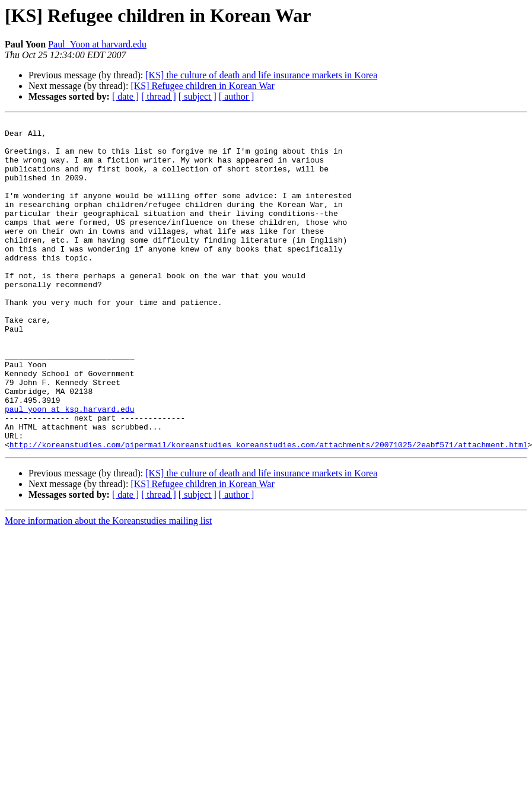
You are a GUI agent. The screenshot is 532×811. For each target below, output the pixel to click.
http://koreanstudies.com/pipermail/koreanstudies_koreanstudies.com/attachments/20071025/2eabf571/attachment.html (268, 510)
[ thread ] (158, 96)
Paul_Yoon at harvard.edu (97, 44)
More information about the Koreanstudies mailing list (108, 586)
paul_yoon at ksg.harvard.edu (69, 467)
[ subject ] (197, 96)
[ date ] (125, 96)
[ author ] (236, 96)
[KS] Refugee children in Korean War (202, 86)
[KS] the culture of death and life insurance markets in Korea (261, 75)
